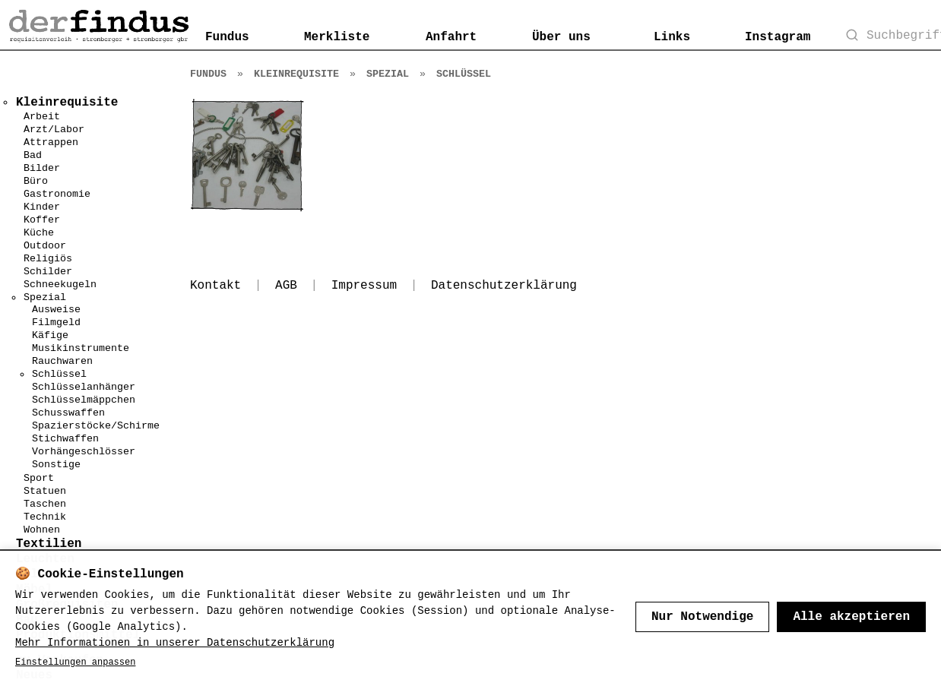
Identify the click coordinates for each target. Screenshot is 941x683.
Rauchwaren (62, 361)
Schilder (48, 271)
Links (672, 37)
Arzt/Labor (54, 129)
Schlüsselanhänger (83, 387)
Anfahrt (451, 37)
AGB (286, 285)
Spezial (45, 297)
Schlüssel (59, 374)
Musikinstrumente (80, 348)
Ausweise (56, 309)
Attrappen (51, 142)
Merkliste (336, 37)
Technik (45, 517)
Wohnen (42, 530)
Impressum (364, 285)
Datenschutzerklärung (504, 285)
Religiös (48, 258)
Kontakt (215, 285)
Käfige (50, 335)
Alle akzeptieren (851, 617)
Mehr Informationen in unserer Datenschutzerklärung (174, 643)
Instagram (777, 37)
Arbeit (42, 116)
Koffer (42, 220)
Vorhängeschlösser (83, 451)
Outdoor (45, 245)
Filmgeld (56, 322)
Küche (39, 233)
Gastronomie (57, 194)
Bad (33, 155)
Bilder (42, 168)
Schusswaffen (68, 413)
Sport (39, 478)
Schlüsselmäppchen (83, 400)
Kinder (42, 207)
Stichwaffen (65, 438)
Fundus (227, 37)
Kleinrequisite (296, 74)
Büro (36, 181)
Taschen (45, 504)
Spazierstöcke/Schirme (96, 426)
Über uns (561, 37)
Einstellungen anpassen (75, 662)
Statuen (45, 491)
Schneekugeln (60, 284)
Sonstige (56, 464)
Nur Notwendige (702, 617)
